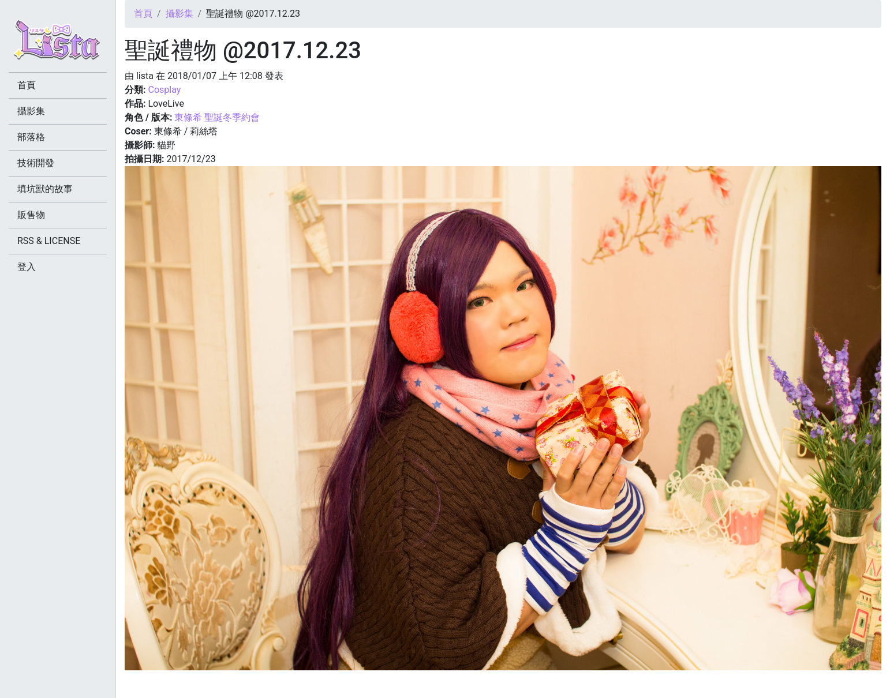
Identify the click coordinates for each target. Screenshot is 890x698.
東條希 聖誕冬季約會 (217, 117)
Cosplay (164, 89)
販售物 (31, 214)
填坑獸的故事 (45, 188)
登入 (26, 266)
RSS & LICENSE (48, 240)
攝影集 (179, 13)
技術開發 (35, 162)
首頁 (143, 13)
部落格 (31, 137)
